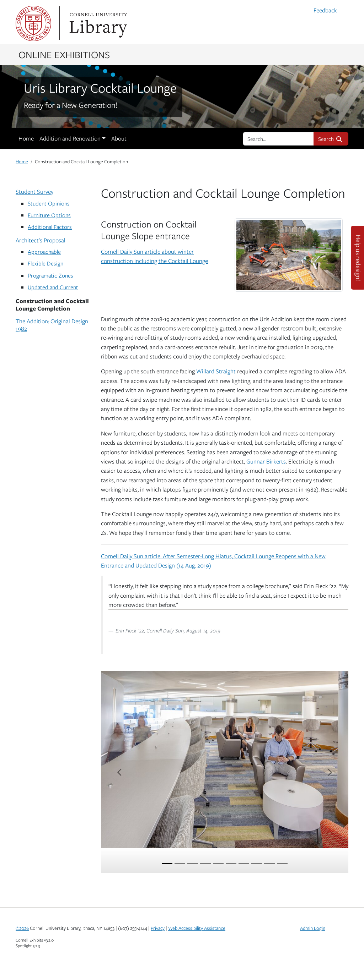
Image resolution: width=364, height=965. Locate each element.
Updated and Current (53, 287)
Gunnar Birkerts (266, 461)
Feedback (325, 10)
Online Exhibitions (64, 54)
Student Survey (34, 192)
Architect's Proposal (40, 240)
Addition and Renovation (70, 138)
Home (26, 138)
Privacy (158, 928)
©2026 (22, 928)
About (119, 138)
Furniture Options (49, 215)
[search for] (278, 139)
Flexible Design (45, 263)
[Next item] (329, 772)
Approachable (44, 251)
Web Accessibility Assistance (196, 928)
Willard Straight (216, 371)
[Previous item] (119, 772)
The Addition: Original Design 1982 (52, 325)
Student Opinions (49, 203)
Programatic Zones (50, 275)
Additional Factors (50, 226)
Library (97, 23)
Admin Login (312, 928)
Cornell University (33, 23)
